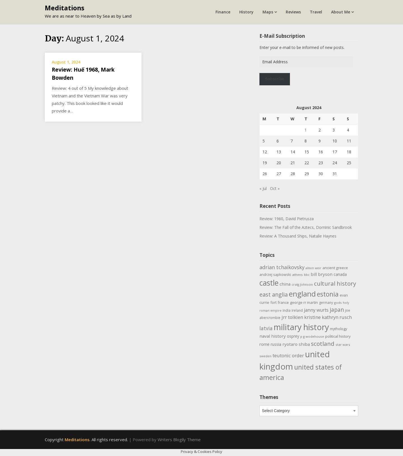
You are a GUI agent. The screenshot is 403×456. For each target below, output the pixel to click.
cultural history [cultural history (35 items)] (335, 283)
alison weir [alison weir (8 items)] (313, 268)
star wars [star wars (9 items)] (343, 344)
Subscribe (274, 79)
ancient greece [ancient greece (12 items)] (335, 267)
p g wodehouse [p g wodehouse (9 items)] (312, 336)
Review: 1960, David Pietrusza (286, 218)
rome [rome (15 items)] (264, 344)
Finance (222, 12)
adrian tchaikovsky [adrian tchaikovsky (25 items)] (281, 267)
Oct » (275, 188)
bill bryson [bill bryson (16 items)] (321, 274)
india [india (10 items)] (286, 310)
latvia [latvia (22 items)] (266, 328)
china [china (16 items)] (285, 284)
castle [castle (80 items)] (268, 283)
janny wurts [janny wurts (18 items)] (316, 310)
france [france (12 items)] (283, 302)
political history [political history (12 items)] (338, 336)
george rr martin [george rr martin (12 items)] (304, 302)
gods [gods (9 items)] (338, 302)
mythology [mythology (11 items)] (338, 328)
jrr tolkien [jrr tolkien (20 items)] (292, 317)
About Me (340, 12)
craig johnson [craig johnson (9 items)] (302, 284)
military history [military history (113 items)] (301, 326)
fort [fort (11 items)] (273, 302)
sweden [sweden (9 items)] (265, 356)
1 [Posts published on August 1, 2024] (305, 130)
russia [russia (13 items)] (276, 344)
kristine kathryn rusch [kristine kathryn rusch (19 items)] (328, 317)
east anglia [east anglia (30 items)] (273, 294)
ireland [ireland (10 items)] (297, 310)
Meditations (64, 7)
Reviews (293, 12)
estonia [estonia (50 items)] (328, 294)
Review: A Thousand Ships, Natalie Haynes (297, 236)
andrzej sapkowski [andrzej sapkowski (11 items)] (275, 274)
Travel (316, 12)
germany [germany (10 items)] (326, 302)
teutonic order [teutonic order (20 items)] (288, 355)
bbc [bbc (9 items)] (307, 274)
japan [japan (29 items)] (337, 309)
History (246, 12)
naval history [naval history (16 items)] (272, 336)
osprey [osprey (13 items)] (293, 336)
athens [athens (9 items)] (297, 274)
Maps (268, 12)
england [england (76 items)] (302, 294)
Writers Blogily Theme (179, 439)
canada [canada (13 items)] (340, 274)
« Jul (263, 188)
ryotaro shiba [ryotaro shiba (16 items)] (296, 344)
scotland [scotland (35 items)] (322, 343)
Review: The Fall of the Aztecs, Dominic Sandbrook (305, 227)
